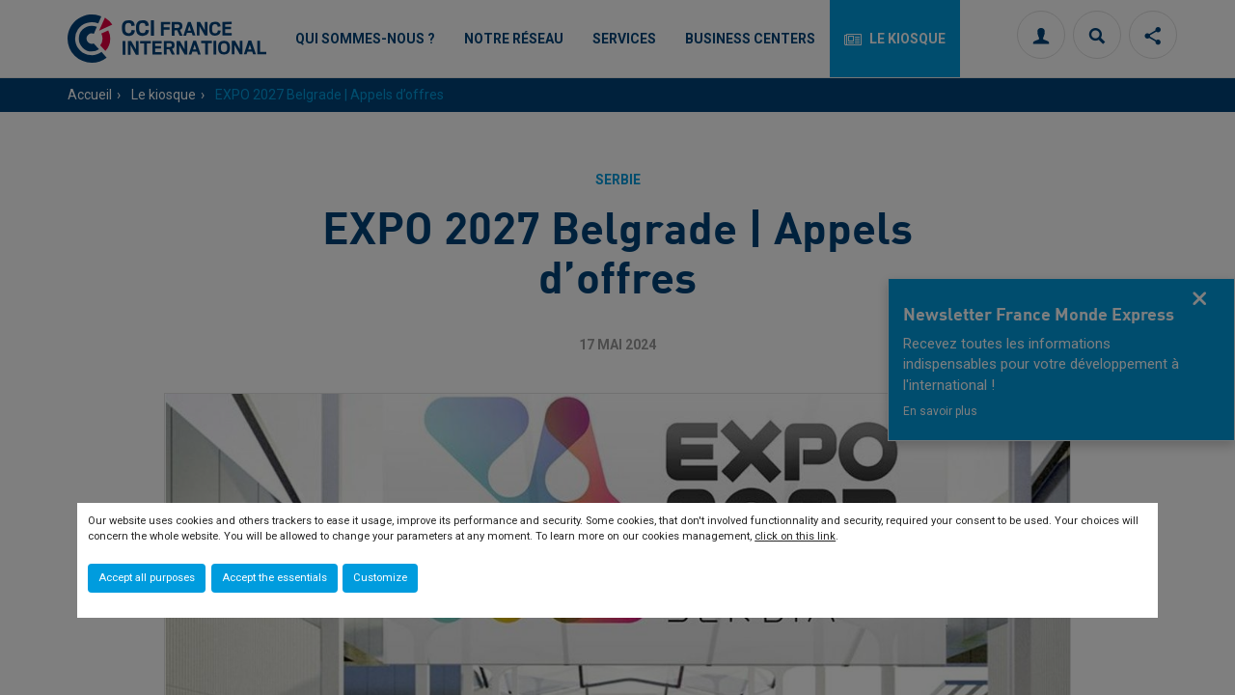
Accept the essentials (274, 577)
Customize (380, 577)
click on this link (795, 536)
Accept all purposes (146, 577)
